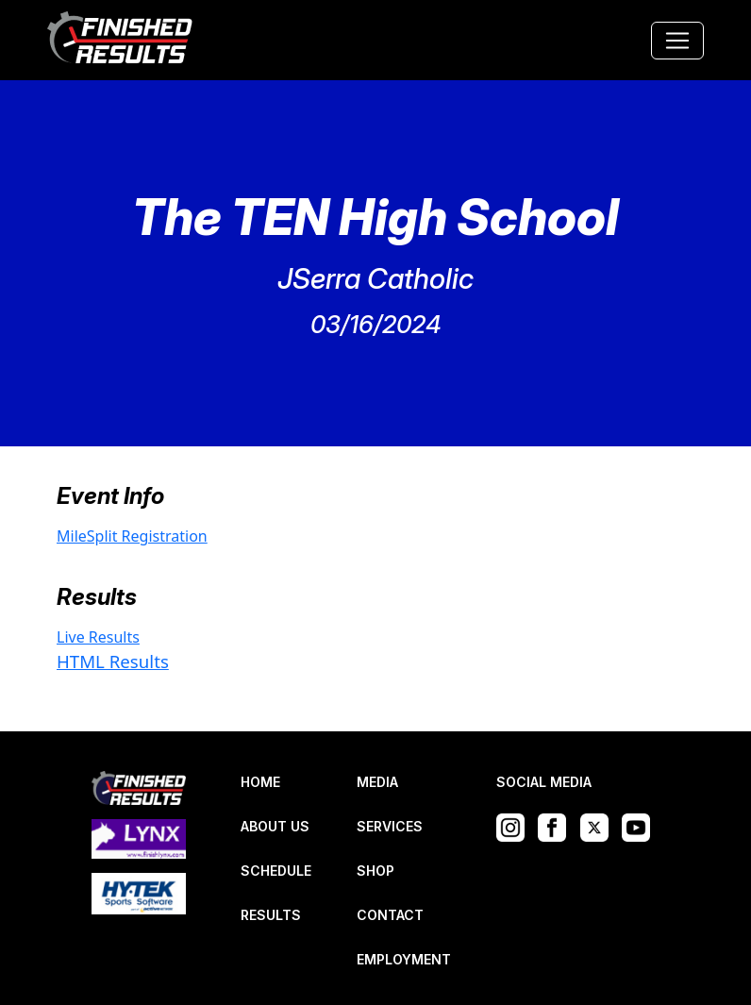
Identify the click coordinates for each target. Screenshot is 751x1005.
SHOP (375, 871)
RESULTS (271, 915)
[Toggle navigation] (677, 40)
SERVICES (390, 826)
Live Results (98, 637)
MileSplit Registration (132, 536)
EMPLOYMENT (404, 959)
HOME (260, 782)
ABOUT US (275, 826)
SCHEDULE (276, 871)
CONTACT (390, 915)
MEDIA (377, 782)
